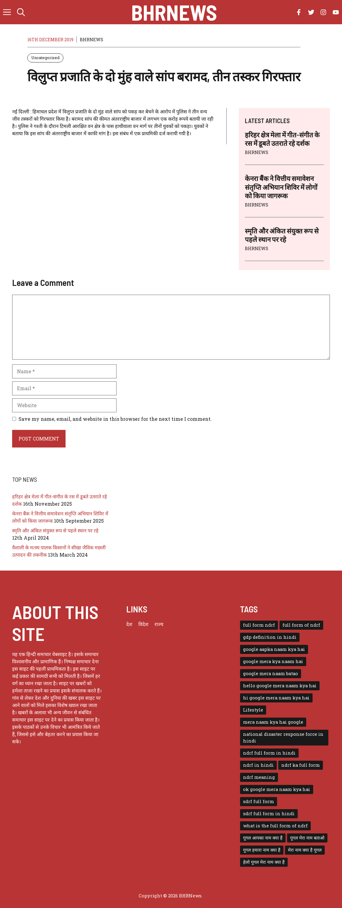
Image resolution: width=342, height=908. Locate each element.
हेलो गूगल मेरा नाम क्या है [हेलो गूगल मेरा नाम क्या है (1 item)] (264, 862)
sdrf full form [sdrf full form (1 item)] (258, 801)
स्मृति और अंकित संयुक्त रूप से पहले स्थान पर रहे (55, 530)
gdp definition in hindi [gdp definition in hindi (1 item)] (269, 637)
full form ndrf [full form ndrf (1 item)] (259, 625)
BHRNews (174, 12)
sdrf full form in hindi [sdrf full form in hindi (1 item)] (269, 813)
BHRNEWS (91, 39)
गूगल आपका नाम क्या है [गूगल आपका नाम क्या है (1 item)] (263, 838)
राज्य (158, 624)
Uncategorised (45, 57)
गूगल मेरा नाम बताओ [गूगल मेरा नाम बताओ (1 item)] (307, 838)
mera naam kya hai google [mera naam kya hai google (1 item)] (273, 722)
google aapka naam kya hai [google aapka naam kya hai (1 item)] (274, 649)
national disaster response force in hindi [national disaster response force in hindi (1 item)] (283, 737)
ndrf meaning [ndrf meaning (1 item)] (259, 777)
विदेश (143, 624)
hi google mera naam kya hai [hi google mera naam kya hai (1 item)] (276, 698)
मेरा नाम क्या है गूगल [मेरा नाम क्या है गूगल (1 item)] (305, 850)
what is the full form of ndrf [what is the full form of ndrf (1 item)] (275, 826)
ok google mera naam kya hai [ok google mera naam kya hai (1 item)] (276, 789)
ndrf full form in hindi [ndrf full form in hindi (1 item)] (269, 753)
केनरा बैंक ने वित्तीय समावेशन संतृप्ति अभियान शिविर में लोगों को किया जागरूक (281, 186)
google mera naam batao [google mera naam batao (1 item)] (270, 673)
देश (129, 624)
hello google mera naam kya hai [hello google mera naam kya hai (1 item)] (280, 686)
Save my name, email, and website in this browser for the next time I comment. (115, 419)
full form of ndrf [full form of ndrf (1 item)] (301, 625)
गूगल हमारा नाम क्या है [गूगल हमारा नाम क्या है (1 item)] (261, 850)
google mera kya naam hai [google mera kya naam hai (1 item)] (273, 661)
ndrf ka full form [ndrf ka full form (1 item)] (300, 765)
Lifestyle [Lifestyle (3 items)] (253, 710)
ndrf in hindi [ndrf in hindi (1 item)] (258, 765)
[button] (21, 12)
